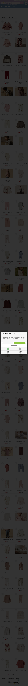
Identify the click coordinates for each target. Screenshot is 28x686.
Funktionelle (7, 352)
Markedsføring (20, 348)
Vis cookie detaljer (14, 345)
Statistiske (20, 352)
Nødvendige (7, 348)
